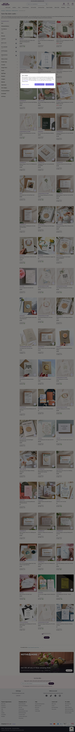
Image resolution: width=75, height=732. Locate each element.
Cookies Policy (26, 80)
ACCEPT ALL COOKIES (49, 84)
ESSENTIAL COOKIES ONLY (39, 84)
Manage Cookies (25, 84)
